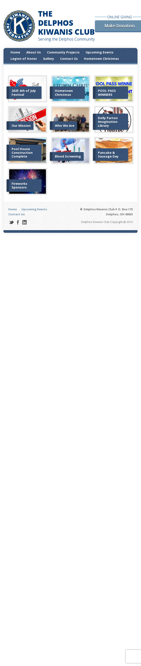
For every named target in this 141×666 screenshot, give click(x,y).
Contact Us (69, 58)
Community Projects (63, 52)
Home (15, 52)
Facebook (17, 222)
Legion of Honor (23, 58)
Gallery (48, 58)
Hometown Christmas (101, 58)
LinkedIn (24, 222)
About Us (33, 52)
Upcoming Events (99, 52)
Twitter (11, 222)
